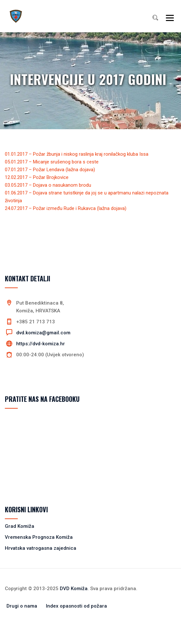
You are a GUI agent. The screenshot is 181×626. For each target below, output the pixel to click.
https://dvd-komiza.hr (40, 344)
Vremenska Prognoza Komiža (39, 537)
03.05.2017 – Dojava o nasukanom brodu (48, 185)
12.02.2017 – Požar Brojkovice (37, 177)
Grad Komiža (19, 526)
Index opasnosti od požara (76, 606)
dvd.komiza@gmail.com (43, 333)
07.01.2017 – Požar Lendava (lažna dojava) (50, 169)
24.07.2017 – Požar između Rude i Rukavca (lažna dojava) (65, 208)
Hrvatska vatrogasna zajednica (40, 548)
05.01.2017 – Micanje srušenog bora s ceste (52, 162)
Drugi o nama (21, 606)
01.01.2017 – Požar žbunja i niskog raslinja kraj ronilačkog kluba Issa (76, 154)
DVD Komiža (74, 588)
